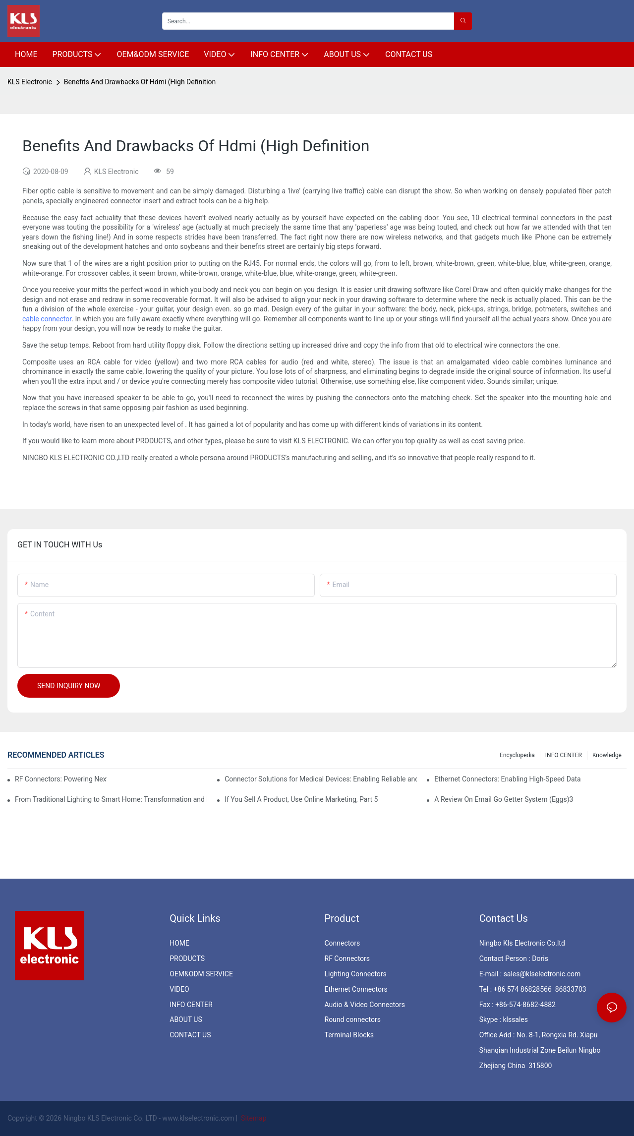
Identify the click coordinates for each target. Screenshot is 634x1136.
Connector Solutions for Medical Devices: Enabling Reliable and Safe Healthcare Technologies (321, 779)
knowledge (607, 755)
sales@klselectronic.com (542, 974)
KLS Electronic (29, 82)
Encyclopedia (517, 755)
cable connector (46, 319)
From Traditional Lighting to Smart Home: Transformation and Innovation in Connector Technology (111, 799)
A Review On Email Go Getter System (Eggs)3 (503, 799)
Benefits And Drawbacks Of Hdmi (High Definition (140, 82)
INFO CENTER (563, 755)
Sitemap (253, 1118)
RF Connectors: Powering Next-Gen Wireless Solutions (61, 779)
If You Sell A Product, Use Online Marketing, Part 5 (301, 799)
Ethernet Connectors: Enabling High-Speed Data (507, 779)
